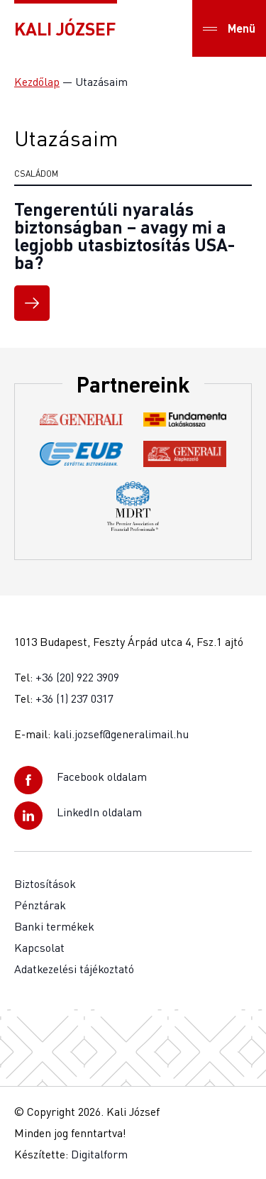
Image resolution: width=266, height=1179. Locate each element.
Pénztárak (40, 905)
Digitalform (99, 1154)
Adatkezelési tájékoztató (74, 969)
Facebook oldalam (102, 776)
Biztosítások (45, 884)
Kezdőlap (37, 82)
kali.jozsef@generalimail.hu (121, 734)
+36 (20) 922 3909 (77, 677)
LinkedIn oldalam (99, 812)
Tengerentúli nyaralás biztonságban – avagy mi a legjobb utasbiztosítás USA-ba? (124, 235)
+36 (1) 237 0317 (74, 698)
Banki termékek (54, 926)
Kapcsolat (39, 948)
